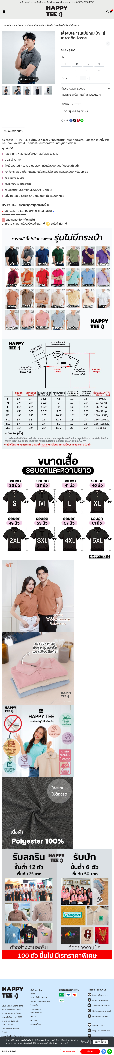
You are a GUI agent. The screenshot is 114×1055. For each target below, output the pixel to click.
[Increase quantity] (87, 78)
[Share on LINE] (81, 120)
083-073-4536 (12, 1028)
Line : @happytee (99, 995)
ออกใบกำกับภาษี (37, 1012)
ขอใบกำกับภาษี (59, 224)
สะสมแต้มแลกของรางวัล (40, 1001)
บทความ (34, 1016)
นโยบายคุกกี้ (63, 1043)
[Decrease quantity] (78, 78)
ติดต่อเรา (34, 1020)
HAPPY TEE (76, 104)
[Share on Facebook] (71, 120)
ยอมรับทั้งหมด (100, 1042)
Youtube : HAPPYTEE (101, 1005)
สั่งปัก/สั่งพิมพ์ (37, 990)
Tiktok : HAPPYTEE (99, 1000)
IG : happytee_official (101, 1011)
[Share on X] (74, 120)
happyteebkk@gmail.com (13, 1036)
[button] (107, 11)
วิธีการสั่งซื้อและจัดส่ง (39, 997)
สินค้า (33, 993)
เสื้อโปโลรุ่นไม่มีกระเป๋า (35, 25)
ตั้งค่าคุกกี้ (85, 1042)
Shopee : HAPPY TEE (100, 1030)
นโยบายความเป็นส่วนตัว (46, 1043)
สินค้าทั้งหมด (19, 25)
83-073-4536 (87, 2)
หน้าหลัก (7, 25)
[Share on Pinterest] (78, 120)
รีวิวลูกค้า (34, 1005)
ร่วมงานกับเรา (36, 1024)
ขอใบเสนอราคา (36, 1009)
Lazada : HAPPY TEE (100, 1025)
